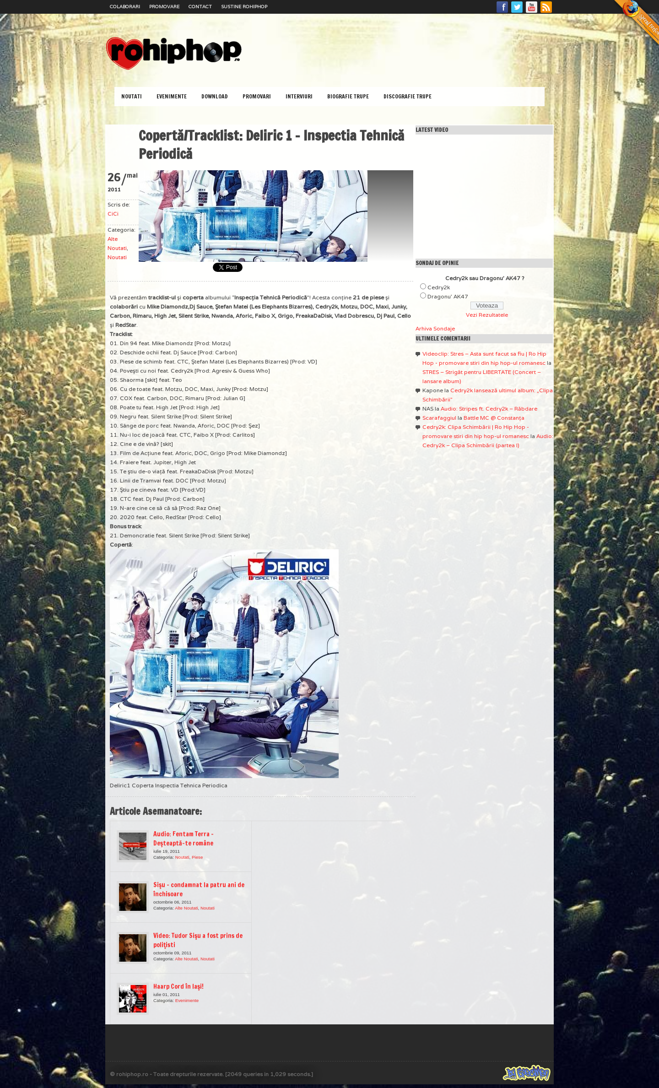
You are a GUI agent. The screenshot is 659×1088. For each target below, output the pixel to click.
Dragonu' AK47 (447, 296)
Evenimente (172, 96)
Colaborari (125, 7)
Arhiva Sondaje (435, 328)
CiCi (113, 213)
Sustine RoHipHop (244, 7)
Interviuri (299, 96)
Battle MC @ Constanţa (494, 417)
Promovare (164, 7)
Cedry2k (438, 287)
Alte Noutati (186, 907)
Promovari (257, 96)
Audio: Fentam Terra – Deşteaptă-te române (183, 838)
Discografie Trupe (408, 96)
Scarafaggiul (439, 417)
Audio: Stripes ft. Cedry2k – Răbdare (489, 408)
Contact (200, 7)
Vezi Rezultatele (487, 314)
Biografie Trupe (348, 96)
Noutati (131, 96)
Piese (197, 857)
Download (214, 96)
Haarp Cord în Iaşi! (178, 986)
